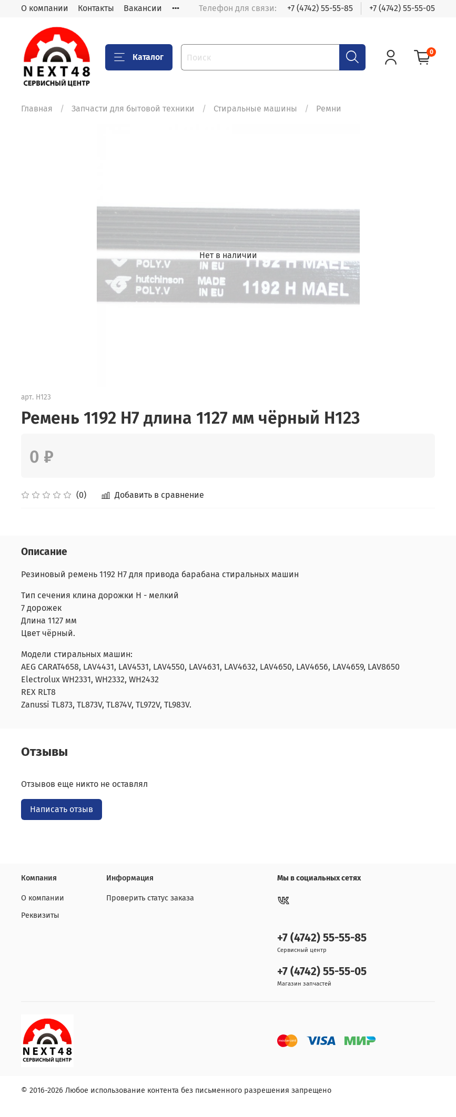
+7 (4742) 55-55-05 (402, 8)
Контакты (96, 8)
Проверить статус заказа (150, 898)
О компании (44, 8)
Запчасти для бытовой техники (133, 109)
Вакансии (143, 8)
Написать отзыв (61, 809)
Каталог (139, 57)
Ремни (328, 109)
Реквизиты (40, 915)
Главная (37, 109)
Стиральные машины (255, 109)
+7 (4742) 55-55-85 (320, 8)
